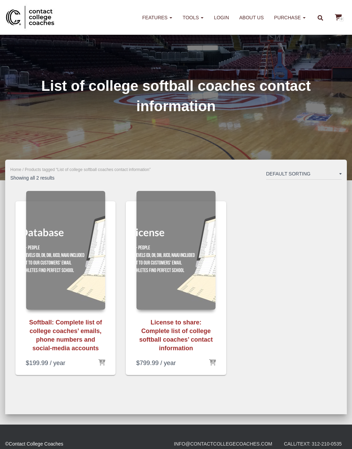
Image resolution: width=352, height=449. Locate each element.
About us (251, 17)
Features (157, 17)
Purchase (290, 17)
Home (15, 169)
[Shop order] (304, 175)
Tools (193, 17)
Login (221, 17)
